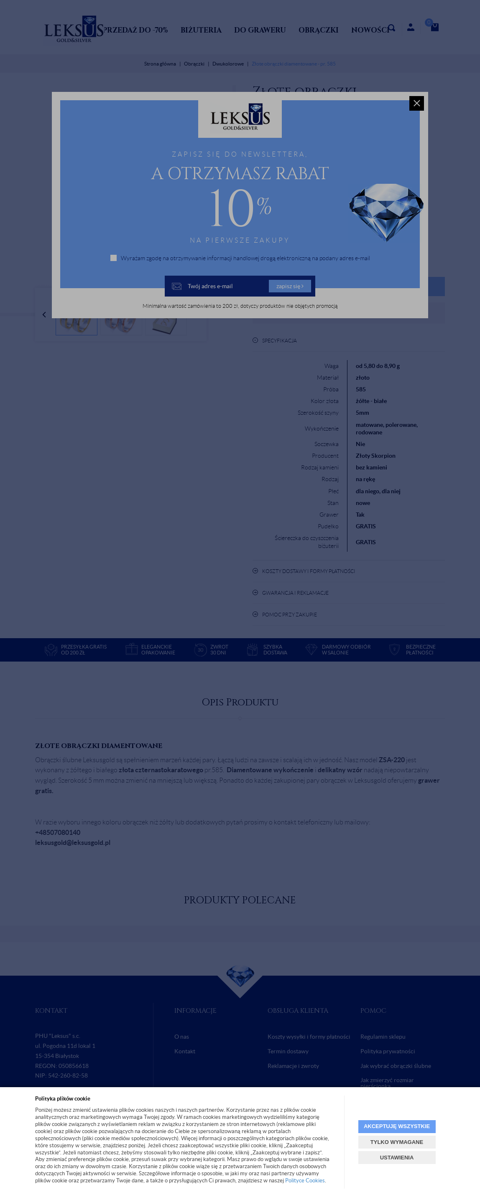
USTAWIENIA (397, 1157)
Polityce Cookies (305, 1180)
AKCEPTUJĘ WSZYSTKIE (397, 1126)
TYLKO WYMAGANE (396, 1142)
